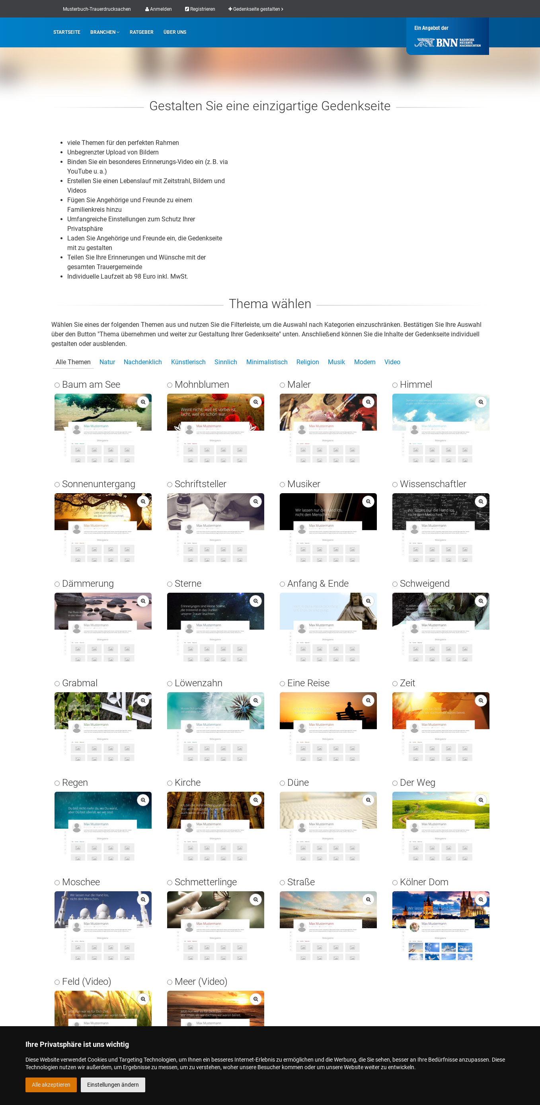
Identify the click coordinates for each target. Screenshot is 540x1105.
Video (392, 362)
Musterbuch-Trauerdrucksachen (97, 9)
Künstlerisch (188, 362)
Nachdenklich (143, 362)
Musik (336, 362)
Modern (365, 362)
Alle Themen (73, 362)
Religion (307, 362)
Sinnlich (225, 362)
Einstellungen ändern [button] (113, 1085)
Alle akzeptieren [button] (51, 1085)
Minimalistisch (267, 362)
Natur (107, 362)
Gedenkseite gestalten (255, 9)
